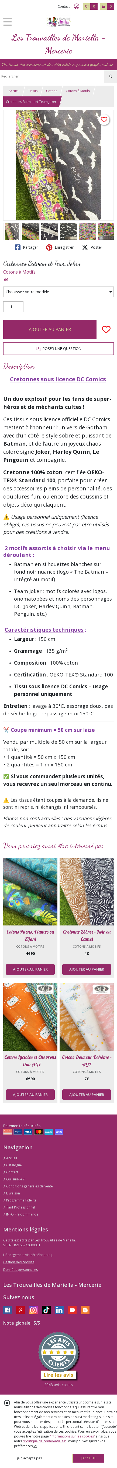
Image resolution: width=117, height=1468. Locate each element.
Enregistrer (60, 247)
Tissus (32, 91)
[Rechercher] (110, 76)
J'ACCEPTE (88, 1458)
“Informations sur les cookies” (72, 1436)
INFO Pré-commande (20, 1214)
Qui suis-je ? (13, 1179)
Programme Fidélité (19, 1200)
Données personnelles (20, 1269)
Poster (92, 247)
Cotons (51, 91)
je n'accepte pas (29, 1458)
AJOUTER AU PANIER (50, 329)
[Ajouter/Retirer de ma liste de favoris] (106, 329)
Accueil (14, 91)
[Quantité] (13, 306)
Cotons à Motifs (78, 91)
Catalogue (12, 1165)
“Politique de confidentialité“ (44, 1441)
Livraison (11, 1193)
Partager (26, 247)
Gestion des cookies (18, 1262)
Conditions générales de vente (28, 1186)
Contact (64, 6)
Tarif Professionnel (19, 1207)
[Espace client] (76, 6)
